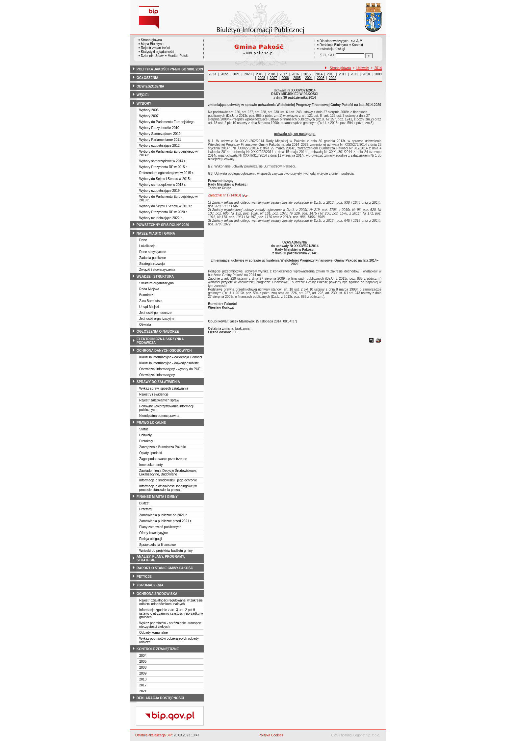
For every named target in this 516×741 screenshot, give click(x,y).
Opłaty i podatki (150, 453)
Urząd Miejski (149, 307)
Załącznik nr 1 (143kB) (229, 195)
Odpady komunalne (153, 632)
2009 (142, 673)
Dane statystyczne (152, 252)
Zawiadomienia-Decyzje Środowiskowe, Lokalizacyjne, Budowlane (168, 472)
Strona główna (151, 40)
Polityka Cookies (271, 735)
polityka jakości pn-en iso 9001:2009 (170, 69)
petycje (144, 576)
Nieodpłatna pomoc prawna (159, 416)
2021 (142, 691)
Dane (143, 240)
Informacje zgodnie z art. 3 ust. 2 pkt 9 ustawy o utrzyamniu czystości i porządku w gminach (171, 613)
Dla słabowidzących (334, 41)
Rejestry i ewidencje (153, 394)
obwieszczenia (150, 86)
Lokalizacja (147, 246)
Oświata (145, 324)
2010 (366, 74)
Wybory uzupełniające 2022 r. (160, 218)
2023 (212, 74)
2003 (320, 78)
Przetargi (145, 509)
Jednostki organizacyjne (156, 318)
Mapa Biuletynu (152, 44)
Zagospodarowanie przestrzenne (163, 459)
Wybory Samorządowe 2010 (160, 134)
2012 (342, 74)
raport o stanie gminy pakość (165, 568)
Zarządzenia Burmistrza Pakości (162, 447)
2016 (295, 74)
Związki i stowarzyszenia (157, 269)
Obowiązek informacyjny (157, 375)
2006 (285, 78)
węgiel (143, 95)
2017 (142, 685)
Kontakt (357, 45)
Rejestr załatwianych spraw (159, 400)
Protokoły (146, 441)
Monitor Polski (178, 56)
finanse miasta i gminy (157, 496)
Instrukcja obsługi (332, 49)
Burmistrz (146, 295)
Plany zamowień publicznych (160, 527)
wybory (144, 103)
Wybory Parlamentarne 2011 (160, 139)
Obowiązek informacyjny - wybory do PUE (169, 369)
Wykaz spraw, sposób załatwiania (163, 388)
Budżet (144, 503)
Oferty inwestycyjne (153, 533)
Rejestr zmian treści (155, 48)
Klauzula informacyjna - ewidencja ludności (170, 357)
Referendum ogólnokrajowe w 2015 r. (166, 173)
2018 (271, 74)
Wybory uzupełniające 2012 (159, 145)
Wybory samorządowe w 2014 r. (162, 161)
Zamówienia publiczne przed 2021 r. (165, 521)
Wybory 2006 (149, 110)
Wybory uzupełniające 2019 (159, 190)
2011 (354, 74)
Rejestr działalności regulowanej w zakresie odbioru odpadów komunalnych (171, 602)
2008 (142, 667)
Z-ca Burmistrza (151, 301)
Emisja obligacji (150, 539)
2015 (307, 74)
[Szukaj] (369, 55)
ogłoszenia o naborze (158, 331)
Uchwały (145, 435)
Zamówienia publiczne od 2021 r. (163, 515)
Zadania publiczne (152, 258)
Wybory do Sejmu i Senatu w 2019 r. (166, 206)
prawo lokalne (151, 422)
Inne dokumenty (151, 465)
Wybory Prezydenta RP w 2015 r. (163, 167)
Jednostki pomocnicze (155, 313)
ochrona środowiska (157, 594)
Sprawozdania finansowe (157, 545)
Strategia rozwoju (152, 264)
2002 (332, 78)
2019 (259, 74)
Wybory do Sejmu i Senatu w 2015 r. (166, 179)
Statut (143, 429)
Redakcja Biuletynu (334, 45)
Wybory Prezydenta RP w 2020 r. (163, 212)
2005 (142, 661)
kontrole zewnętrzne (158, 649)
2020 (247, 74)
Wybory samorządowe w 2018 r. (162, 185)
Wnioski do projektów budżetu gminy (166, 550)
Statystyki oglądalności (157, 52)
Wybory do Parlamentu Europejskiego (166, 122)
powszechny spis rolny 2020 (163, 225)
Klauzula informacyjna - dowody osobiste (169, 363)
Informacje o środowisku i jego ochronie (168, 480)
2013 (142, 679)
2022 (224, 74)
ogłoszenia (147, 78)
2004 (142, 655)
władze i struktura (155, 276)
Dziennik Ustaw (152, 56)
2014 (378, 68)
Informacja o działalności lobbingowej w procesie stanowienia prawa (168, 488)
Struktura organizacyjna (156, 283)
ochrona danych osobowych (164, 350)
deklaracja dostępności (160, 698)
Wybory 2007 (149, 116)
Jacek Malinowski (242, 321)
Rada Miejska (149, 289)
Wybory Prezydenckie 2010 (159, 128)
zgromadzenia (150, 585)
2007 (273, 78)
